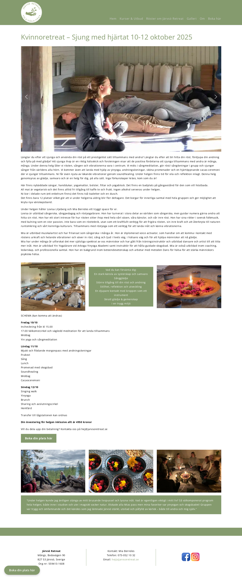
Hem (113, 19)
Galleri (192, 19)
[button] (26, 99)
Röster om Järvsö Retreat (165, 19)
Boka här (214, 19)
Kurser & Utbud (131, 19)
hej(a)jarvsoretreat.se (125, 559)
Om (202, 19)
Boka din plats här (22, 570)
